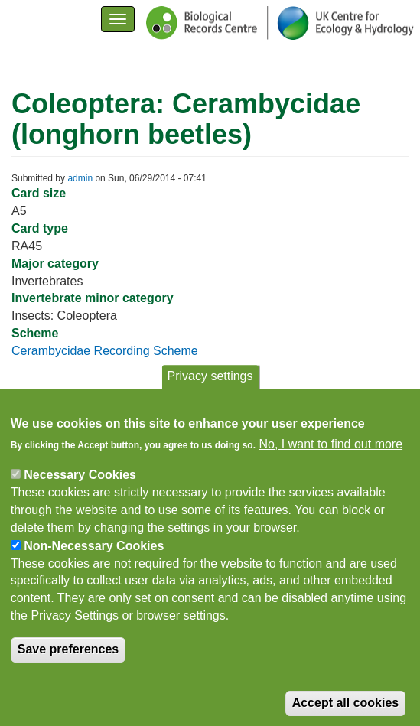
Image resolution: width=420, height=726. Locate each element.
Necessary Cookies (80, 486)
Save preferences (68, 661)
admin (80, 178)
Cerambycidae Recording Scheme (104, 350)
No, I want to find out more (330, 456)
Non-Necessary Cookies (94, 557)
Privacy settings (209, 388)
